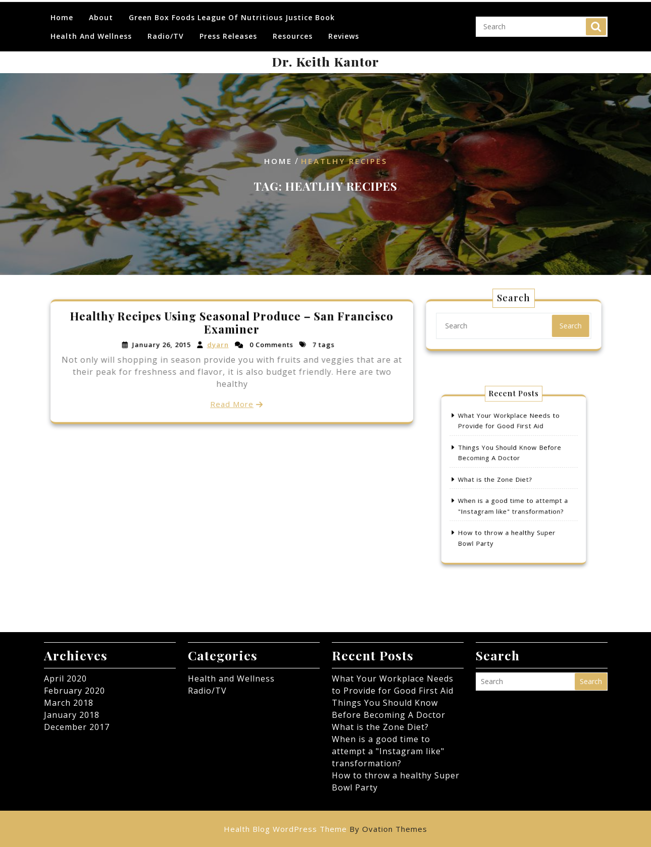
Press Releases (228, 29)
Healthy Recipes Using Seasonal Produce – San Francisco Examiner (231, 323)
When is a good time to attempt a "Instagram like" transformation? (388, 751)
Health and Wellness (91, 29)
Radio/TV (165, 29)
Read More (232, 403)
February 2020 (74, 690)
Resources (293, 29)
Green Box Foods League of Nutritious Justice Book (232, 10)
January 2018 (71, 714)
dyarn (217, 345)
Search (596, 19)
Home (62, 10)
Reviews (343, 29)
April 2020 (65, 678)
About (101, 10)
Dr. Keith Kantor (325, 61)
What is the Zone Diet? (499, 479)
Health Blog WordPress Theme (325, 829)
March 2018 (68, 702)
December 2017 (77, 726)
